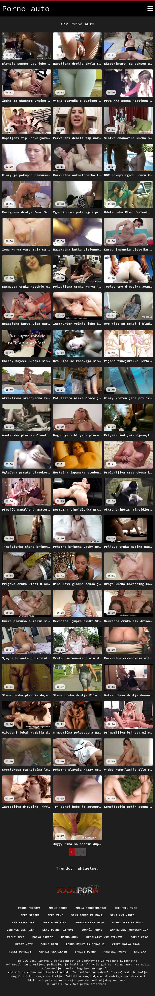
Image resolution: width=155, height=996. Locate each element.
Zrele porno (57, 908)
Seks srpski (30, 915)
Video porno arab (126, 944)
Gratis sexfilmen (53, 951)
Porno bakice (42, 937)
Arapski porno (115, 951)
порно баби (49, 944)
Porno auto (60, 984)
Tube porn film (54, 922)
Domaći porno (91, 930)
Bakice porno (85, 951)
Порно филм (69, 937)
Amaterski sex (23, 922)
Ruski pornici (20, 951)
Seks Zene (55, 915)
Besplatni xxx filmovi (104, 937)
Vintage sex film (20, 930)
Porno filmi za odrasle (85, 944)
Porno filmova (29, 908)
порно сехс (139, 937)
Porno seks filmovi (127, 922)
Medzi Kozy (24, 944)
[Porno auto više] (150, 8)
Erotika (140, 951)
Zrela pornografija (91, 908)
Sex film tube (126, 908)
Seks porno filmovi (87, 915)
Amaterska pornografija (129, 930)
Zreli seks (15, 937)
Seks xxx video (122, 915)
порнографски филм (89, 922)
